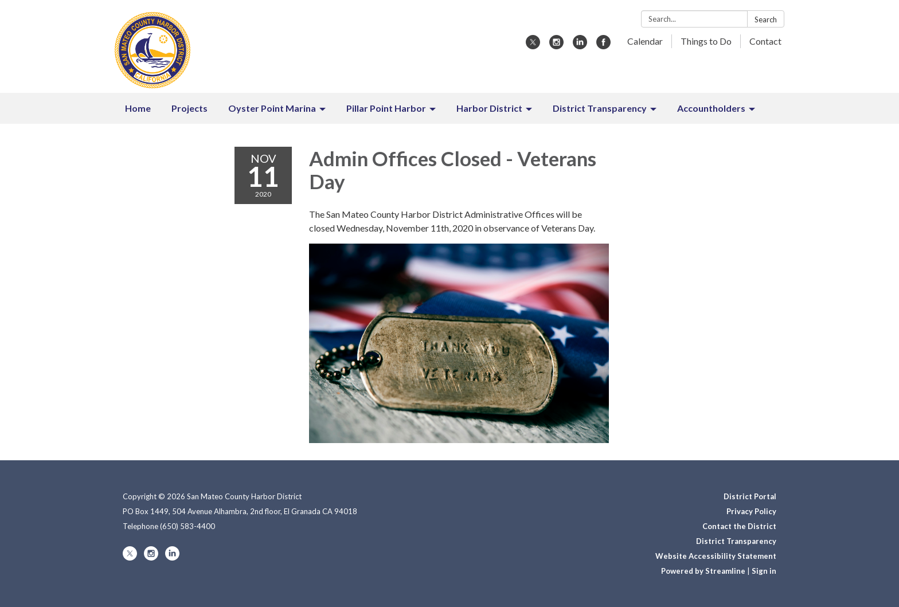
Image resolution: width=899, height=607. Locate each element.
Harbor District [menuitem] (489, 108)
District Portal (750, 496)
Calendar (645, 41)
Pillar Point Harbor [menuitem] (386, 108)
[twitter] (533, 45)
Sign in (764, 570)
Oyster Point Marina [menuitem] (272, 108)
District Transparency (736, 541)
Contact (765, 41)
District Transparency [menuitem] (600, 108)
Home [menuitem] (138, 108)
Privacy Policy (751, 511)
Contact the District (739, 526)
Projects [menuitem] (189, 108)
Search (766, 19)
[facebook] (603, 45)
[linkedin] (580, 45)
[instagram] (556, 45)
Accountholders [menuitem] (711, 108)
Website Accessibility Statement (715, 556)
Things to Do (706, 41)
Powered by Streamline (703, 570)
